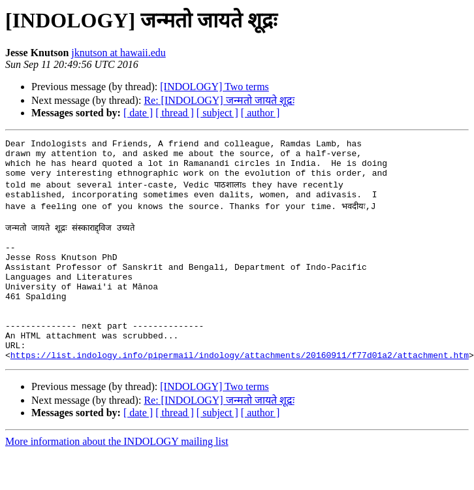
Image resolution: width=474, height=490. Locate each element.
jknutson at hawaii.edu (118, 52)
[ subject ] (217, 112)
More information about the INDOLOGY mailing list (117, 478)
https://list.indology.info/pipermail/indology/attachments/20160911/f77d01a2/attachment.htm (239, 392)
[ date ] (138, 112)
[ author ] (260, 112)
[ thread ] (174, 112)
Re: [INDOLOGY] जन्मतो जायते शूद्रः (219, 100)
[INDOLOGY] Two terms (214, 86)
